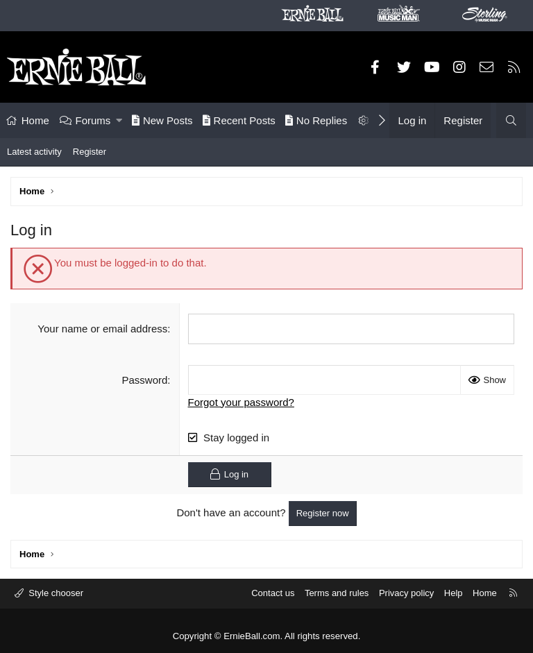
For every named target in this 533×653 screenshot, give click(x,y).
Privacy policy (406, 593)
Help (453, 593)
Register (89, 151)
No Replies (316, 120)
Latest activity (34, 151)
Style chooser (54, 593)
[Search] (511, 120)
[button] (119, 120)
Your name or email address (102, 328)
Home (35, 120)
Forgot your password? (241, 401)
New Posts (162, 120)
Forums (93, 120)
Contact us (272, 593)
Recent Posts (239, 120)
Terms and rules (337, 593)
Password (145, 379)
